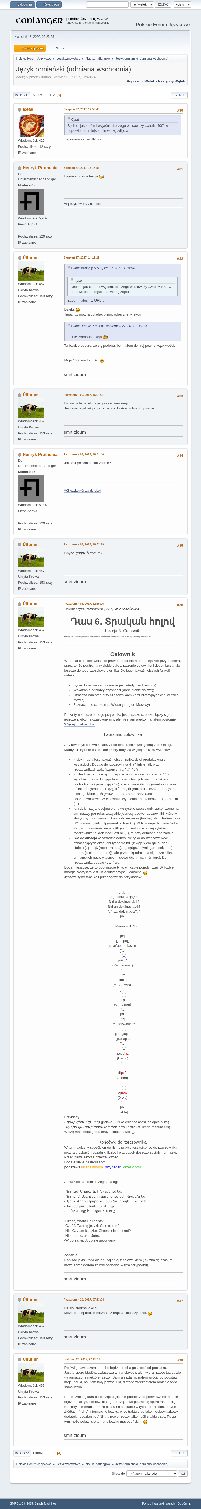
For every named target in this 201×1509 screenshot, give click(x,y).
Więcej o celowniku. (79, 724)
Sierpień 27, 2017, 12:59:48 (81, 109)
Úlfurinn (31, 257)
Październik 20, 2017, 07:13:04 (84, 1299)
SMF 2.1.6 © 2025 (21, 1503)
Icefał (28, 109)
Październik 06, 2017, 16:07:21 (84, 394)
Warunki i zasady (164, 1503)
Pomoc (146, 1503)
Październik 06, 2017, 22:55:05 (84, 603)
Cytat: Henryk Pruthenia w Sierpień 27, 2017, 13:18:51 (110, 326)
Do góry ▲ (184, 1503)
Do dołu (21, 95)
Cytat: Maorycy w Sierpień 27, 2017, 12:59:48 (103, 268)
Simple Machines (45, 1503)
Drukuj (179, 95)
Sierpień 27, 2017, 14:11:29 (81, 257)
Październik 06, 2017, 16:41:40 (84, 454)
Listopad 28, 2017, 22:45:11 (82, 1359)
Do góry (22, 1453)
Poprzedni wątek (141, 81)
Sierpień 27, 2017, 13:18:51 (81, 167)
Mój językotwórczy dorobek (82, 204)
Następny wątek (171, 81)
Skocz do (118, 1473)
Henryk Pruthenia (40, 168)
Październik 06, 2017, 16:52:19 (84, 544)
